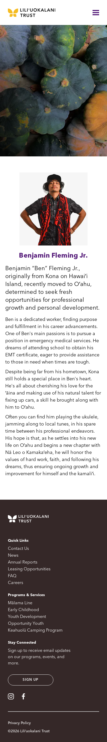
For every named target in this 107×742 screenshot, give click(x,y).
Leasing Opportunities (29, 569)
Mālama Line (20, 603)
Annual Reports (22, 562)
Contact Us (18, 549)
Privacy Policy (19, 723)
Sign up (30, 680)
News (13, 556)
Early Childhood (23, 610)
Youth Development (27, 617)
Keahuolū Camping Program (35, 630)
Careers (15, 583)
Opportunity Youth (26, 624)
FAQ (12, 576)
